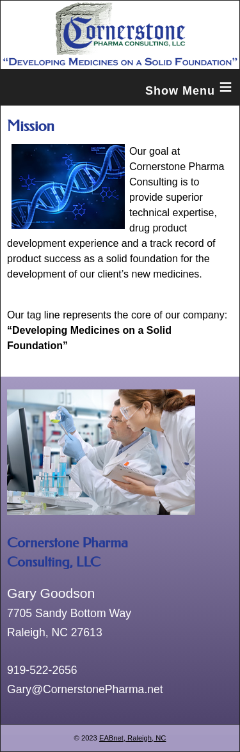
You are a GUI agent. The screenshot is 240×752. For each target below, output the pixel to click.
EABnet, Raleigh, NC (132, 738)
